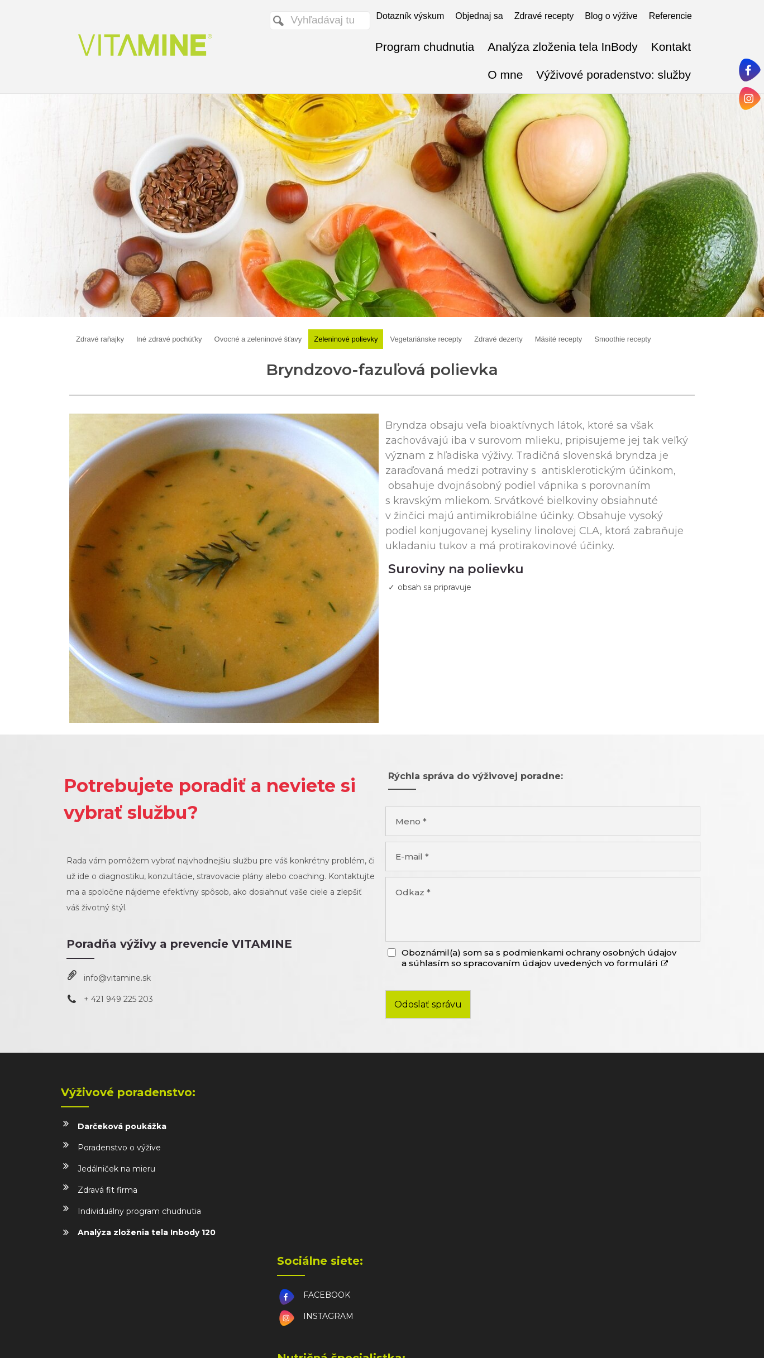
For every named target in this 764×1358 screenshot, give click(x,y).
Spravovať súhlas (598, 1336)
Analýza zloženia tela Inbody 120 (147, 1232)
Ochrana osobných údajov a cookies (503, 1336)
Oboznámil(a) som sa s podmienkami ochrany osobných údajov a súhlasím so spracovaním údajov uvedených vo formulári (539, 957)
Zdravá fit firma (107, 1190)
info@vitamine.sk (117, 978)
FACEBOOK (328, 1126)
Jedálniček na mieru (116, 1169)
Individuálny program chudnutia (139, 1211)
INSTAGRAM (330, 1148)
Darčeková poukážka (122, 1126)
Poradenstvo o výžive (119, 1148)
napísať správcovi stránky (394, 1336)
